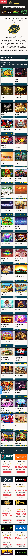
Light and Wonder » (19, 393)
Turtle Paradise (5, 357)
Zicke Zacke (4, 275)
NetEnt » (3, 97)
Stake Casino (7, 484)
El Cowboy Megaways (7, 341)
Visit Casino (7, 471)
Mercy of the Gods (20, 210)
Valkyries (17, 309)
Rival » (2, 196)
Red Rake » (17, 114)
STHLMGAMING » (18, 196)
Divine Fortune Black (7, 112)
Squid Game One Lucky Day (19, 391)
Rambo (3, 375)
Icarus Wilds (18, 292)
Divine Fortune (5, 96)
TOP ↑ (26, 447)
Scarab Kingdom (5, 390)
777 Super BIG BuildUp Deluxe (19, 358)
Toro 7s (17, 145)
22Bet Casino (7, 461)
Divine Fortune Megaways (19, 96)
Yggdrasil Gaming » (19, 130)
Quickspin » (3, 326)
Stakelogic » (3, 212)
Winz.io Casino (21, 507)
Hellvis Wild (4, 145)
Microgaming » (4, 130)
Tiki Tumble (4, 78)
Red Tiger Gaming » (5, 244)
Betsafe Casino (21, 484)
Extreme (17, 226)
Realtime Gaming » (19, 342)
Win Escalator (5, 408)
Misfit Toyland (5, 195)
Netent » (16, 377)
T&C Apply (6, 496)
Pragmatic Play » (4, 147)
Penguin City (18, 243)
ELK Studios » (17, 147)
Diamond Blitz (19, 408)
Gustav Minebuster (20, 112)
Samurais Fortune (6, 442)
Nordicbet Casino (21, 532)
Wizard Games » (18, 425)
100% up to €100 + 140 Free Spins (21, 538)
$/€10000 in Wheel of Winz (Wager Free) (21, 513)
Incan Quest (18, 162)
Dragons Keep (5, 258)
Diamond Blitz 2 (5, 243)
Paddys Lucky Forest (20, 442)
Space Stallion (5, 309)
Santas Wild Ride (6, 129)
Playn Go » (17, 81)
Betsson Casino (21, 461)
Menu (3, 2)
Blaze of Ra (4, 162)
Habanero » (3, 427)
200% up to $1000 (7, 489)
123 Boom (4, 292)
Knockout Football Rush (6, 424)
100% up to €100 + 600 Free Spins (21, 467)
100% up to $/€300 (7, 467)
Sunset (17, 195)
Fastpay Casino (7, 532)
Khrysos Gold (18, 341)
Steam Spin (18, 129)
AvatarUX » (17, 326)
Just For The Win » (5, 392)
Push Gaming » (4, 79)
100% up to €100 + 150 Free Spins (21, 489)
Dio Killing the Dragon (19, 78)
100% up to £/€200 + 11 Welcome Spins (7, 515)
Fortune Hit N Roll (6, 178)
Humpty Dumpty (19, 258)
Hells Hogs (18, 178)
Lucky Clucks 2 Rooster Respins (19, 275)
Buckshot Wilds (19, 375)
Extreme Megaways (6, 210)
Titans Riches (18, 424)
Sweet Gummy (19, 324)
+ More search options (5, 62)
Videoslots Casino (7, 507)
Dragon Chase (5, 324)
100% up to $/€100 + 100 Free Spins (7, 539)
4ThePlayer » (3, 294)
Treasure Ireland (5, 226)
